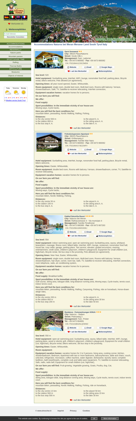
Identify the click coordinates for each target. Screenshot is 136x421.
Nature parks (15, 53)
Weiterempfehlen (104, 71)
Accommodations (15, 47)
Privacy (73, 411)
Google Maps (105, 67)
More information (110, 419)
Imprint (61, 411)
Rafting (15, 62)
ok (94, 419)
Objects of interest (15, 76)
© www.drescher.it (43, 411)
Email (87, 67)
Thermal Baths (16, 66)
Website (71, 67)
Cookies (86, 411)
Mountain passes (16, 56)
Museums (16, 72)
